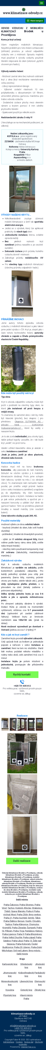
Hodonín (19, 908)
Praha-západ (29, 937)
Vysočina (9, 990)
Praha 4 (29, 911)
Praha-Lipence (9, 934)
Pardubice (30, 931)
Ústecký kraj (26, 990)
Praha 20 (18, 947)
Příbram (8, 931)
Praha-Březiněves (33, 934)
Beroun (21, 921)
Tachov (11, 908)
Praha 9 (20, 934)
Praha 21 (8, 918)
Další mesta (22, 954)
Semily (31, 918)
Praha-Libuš (17, 940)
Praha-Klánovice (20, 924)
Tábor (37, 918)
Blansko (21, 911)
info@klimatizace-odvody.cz (23, 1025)
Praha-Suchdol (20, 918)
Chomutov (34, 924)
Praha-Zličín (22, 914)
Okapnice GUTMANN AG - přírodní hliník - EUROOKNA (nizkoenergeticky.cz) (22, 424)
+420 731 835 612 (23, 1028)
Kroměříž (7, 927)
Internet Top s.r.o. (28, 1047)
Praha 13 (28, 940)
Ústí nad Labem (20, 950)
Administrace (8, 1042)
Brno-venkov (35, 914)
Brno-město (34, 950)
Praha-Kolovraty (23, 944)
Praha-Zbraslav (19, 927)
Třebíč (7, 911)
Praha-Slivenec (26, 904)
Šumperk (31, 927)
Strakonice (37, 908)
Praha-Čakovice (11, 904)
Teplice (8, 924)
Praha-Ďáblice (10, 921)
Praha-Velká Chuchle (12, 937)
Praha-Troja (18, 931)
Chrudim (36, 921)
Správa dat (28, 1042)
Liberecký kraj (26, 981)
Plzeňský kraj (9, 995)
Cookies (19, 1042)
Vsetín (28, 921)
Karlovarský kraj (9, 964)
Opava (14, 911)
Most (13, 914)
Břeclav (27, 908)
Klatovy (38, 931)
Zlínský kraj (39, 990)
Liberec (26, 947)
